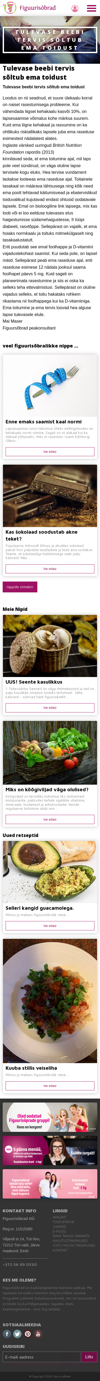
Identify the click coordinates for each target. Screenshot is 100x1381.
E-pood (59, 1231)
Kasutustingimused (70, 1241)
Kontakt (60, 1250)
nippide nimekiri (20, 586)
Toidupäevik (63, 1222)
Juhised (59, 1227)
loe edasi (49, 452)
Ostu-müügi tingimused (74, 1245)
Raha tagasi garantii (71, 1236)
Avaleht (59, 1217)
